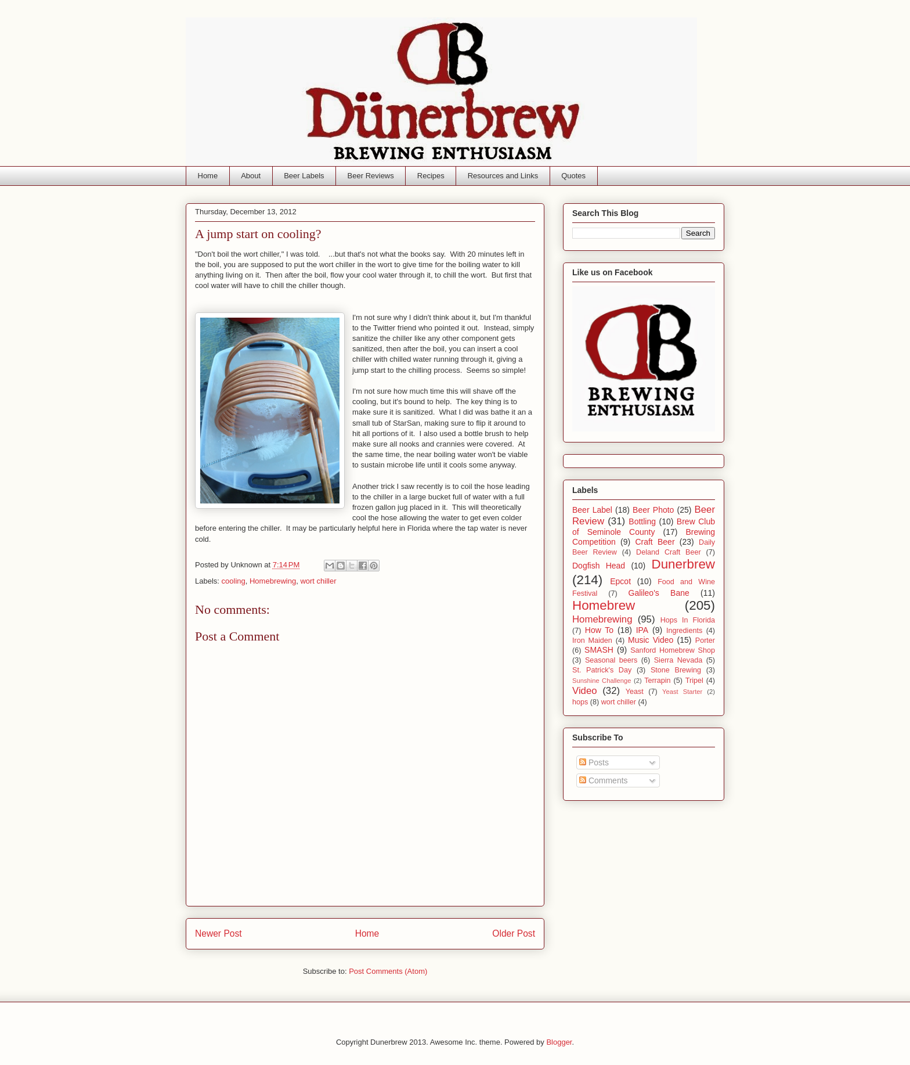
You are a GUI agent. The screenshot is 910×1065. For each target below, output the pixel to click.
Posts (594, 762)
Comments (603, 780)
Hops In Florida (687, 620)
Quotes (573, 175)
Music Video (650, 640)
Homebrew (603, 605)
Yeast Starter (682, 691)
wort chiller (318, 581)
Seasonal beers (611, 660)
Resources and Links (503, 175)
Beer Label (592, 509)
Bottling (642, 521)
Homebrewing (273, 581)
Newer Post (218, 933)
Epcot (620, 581)
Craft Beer (654, 541)
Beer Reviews (371, 175)
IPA (642, 630)
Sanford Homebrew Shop (672, 650)
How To (599, 630)
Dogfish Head (598, 565)
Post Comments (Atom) (388, 971)
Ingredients (684, 631)
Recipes (431, 175)
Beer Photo (653, 509)
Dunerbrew (684, 564)
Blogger (559, 1042)
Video (584, 690)
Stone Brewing (676, 670)
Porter (705, 640)
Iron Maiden (592, 640)
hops (580, 702)
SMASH (598, 649)
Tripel (694, 681)
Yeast (635, 692)
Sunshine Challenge (601, 680)
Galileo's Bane (659, 593)
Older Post (513, 933)
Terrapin (657, 681)
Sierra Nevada (678, 660)
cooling (233, 581)
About (251, 175)
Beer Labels (304, 175)
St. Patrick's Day (601, 670)
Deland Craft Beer (668, 552)
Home (208, 175)
